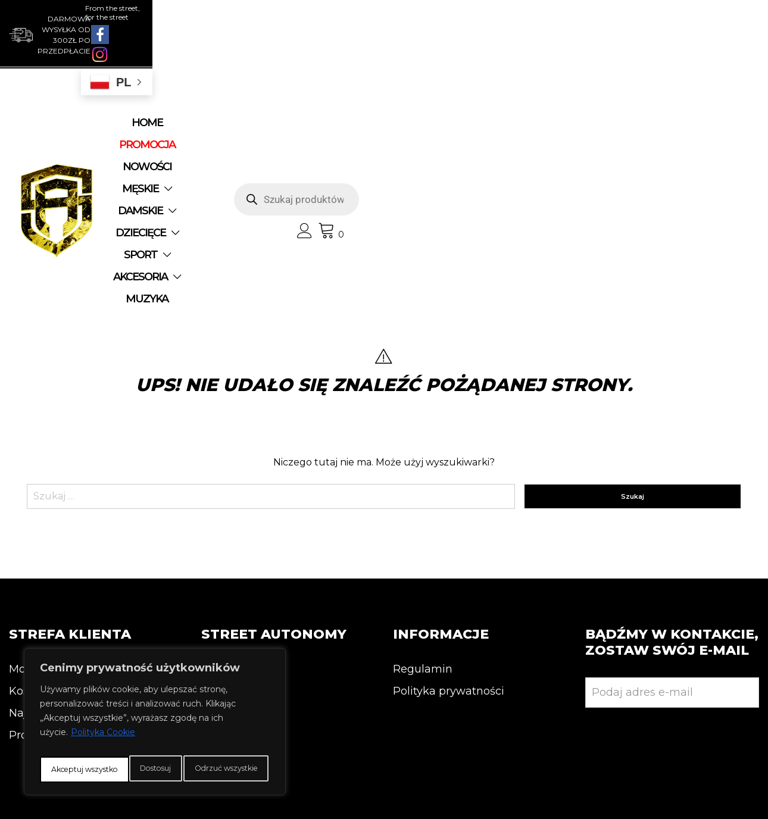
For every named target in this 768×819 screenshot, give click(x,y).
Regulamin (422, 498)
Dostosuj (85, 743)
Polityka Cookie (103, 713)
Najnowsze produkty (64, 542)
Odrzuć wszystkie (201, 743)
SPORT (279, 126)
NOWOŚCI (310, 104)
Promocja (35, 564)
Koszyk (28, 520)
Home (169, 104)
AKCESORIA (359, 126)
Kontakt (222, 520)
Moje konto (39, 498)
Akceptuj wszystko (155, 769)
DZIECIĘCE (202, 126)
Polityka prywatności (448, 520)
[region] (155, 712)
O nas (216, 498)
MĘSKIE (375, 104)
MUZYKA (443, 126)
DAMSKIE (451, 104)
